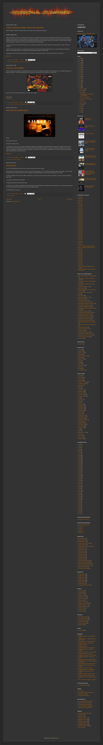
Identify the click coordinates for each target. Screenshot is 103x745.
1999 (80, 472)
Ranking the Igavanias (83, 327)
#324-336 (81, 231)
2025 (80, 60)
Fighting (80, 354)
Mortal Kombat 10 (82, 540)
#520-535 (81, 252)
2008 (80, 486)
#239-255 (81, 222)
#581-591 (81, 260)
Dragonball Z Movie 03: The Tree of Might (87, 652)
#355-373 (81, 234)
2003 (80, 479)
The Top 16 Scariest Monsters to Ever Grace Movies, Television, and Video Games (90, 173)
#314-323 (81, 230)
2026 (80, 58)
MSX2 (80, 386)
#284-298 (81, 227)
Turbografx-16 (81, 427)
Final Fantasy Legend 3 (83, 620)
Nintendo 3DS (81, 389)
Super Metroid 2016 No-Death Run (86, 701)
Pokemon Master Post (83, 300)
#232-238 (81, 220)
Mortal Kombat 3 (82, 549)
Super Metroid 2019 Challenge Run (86, 706)
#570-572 (81, 257)
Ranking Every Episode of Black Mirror (86, 303)
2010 (11, 159)
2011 (80, 85)
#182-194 (81, 216)
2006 (80, 483)
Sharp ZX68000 (82, 423)
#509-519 (81, 250)
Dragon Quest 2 (82, 575)
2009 (80, 488)
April (81, 112)
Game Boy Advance (83, 382)
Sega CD (80, 413)
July (81, 106)
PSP (79, 402)
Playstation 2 (81, 405)
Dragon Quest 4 (82, 578)
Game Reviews (82, 288)
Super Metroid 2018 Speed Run (85, 704)
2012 (80, 83)
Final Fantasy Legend (83, 616)
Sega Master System (83, 419)
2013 (80, 82)
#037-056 (81, 200)
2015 (80, 78)
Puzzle (80, 360)
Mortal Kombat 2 (82, 547)
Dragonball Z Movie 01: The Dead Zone (87, 647)
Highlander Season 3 (83, 721)
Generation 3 (81, 593)
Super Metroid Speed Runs (84, 332)
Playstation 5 (81, 410)
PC (79, 397)
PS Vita (80, 401)
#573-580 (81, 258)
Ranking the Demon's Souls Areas (86, 320)
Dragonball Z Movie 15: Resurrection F (87, 675)
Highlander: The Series (83, 725)
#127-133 (81, 206)
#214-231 (81, 219)
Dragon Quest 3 (82, 577)
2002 (80, 477)
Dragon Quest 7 (82, 583)
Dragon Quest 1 (82, 574)
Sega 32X (81, 411)
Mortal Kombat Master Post (84, 297)
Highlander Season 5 (83, 724)
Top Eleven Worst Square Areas (85, 333)
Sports (80, 366)
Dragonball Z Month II (83, 646)
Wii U (80, 430)
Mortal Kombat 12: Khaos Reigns (85, 546)
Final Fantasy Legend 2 (83, 618)
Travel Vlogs (81, 338)
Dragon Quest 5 (82, 580)
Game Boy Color (82, 383)
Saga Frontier (81, 624)
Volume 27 (81, 529)
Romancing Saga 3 (82, 623)
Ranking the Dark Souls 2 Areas (85, 315)
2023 (80, 63)
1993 (80, 463)
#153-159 (81, 211)
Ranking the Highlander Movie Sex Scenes (90, 186)
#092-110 (81, 203)
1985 (80, 450)
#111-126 (81, 205)
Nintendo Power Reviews (84, 519)
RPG (80, 362)
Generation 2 (81, 592)
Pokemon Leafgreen (83, 601)
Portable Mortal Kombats (84, 568)
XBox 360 (81, 435)
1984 (80, 449)
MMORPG (81, 357)
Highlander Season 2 (83, 719)
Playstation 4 (81, 408)
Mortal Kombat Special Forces (85, 565)
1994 (11, 104)
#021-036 (81, 198)
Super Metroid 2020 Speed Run (85, 707)
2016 (80, 76)
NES (79, 388)
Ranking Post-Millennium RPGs (85, 305)
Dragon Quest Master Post (84, 286)
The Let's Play (81, 611)
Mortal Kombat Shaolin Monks (85, 563)
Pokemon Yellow (82, 608)
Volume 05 (81, 526)
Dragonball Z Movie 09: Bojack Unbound (87, 663)
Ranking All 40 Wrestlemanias (88, 119)
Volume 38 (81, 531)
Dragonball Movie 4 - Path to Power (86, 643)
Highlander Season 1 (83, 718)
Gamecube (81, 385)
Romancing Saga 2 (82, 621)
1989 (80, 456)
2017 (80, 74)
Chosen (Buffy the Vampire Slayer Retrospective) (24, 28)
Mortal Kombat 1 (82, 538)
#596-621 (81, 263)
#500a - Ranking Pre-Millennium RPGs (87, 246)
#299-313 (81, 228)
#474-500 (81, 244)
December (82, 89)
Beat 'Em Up (81, 352)
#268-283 (81, 225)
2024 (80, 62)
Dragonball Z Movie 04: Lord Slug (85, 653)
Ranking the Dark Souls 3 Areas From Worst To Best (90, 179)
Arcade (80, 375)
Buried (13, 159)
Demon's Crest (17, 104)
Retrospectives (27, 61)
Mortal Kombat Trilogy (83, 566)
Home (39, 199)
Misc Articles (12, 195)
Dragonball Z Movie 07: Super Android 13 (87, 659)
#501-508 (81, 249)
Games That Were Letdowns (84, 292)
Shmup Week (81, 630)
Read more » (9, 56)
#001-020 (81, 197)
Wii (79, 429)
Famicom (80, 378)
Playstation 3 (81, 407)
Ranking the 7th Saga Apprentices (86, 312)
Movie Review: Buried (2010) (17, 110)
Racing (80, 363)
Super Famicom (82, 424)
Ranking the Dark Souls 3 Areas (85, 317)
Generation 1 (81, 590)
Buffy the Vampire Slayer (14, 61)
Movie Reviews (18, 159)
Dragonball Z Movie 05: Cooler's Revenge (87, 655)
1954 (80, 446)
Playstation (81, 404)
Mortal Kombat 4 (82, 551)
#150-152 (81, 209)
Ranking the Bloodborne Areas (85, 314)
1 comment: (21, 193)
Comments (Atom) (15, 201)
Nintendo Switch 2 (82, 396)
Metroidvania (81, 359)
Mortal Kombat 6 (82, 554)
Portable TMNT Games (89, 133)
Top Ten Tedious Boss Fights (84, 336)
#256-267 (81, 224)
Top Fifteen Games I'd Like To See (86, 335)
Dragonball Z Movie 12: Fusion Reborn (87, 669)
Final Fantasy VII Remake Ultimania (86, 692)
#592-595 (81, 261)
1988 (80, 455)
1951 (80, 444)
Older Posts (69, 199)
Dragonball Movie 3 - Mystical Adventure (87, 641)
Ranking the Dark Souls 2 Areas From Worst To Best (90, 156)
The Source (81, 727)
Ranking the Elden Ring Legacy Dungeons (87, 321)
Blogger (57, 738)
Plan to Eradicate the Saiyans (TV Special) (87, 679)
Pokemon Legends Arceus (84, 603)
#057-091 (81, 201)
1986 (80, 452)
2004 (80, 480)
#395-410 (81, 238)
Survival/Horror (82, 370)
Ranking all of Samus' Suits (84, 310)
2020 (80, 69)
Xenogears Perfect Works (84, 695)
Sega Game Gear (82, 416)
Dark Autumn (11, 165)
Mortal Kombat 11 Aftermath (84, 543)
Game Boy (81, 380)
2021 (80, 67)
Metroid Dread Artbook (83, 694)
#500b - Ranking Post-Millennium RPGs (87, 247)
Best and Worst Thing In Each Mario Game (87, 275)
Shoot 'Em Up (81, 365)
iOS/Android (81, 438)
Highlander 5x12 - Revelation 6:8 (85, 34)
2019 (80, 71)
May (81, 110)
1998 (80, 471)
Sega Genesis (81, 418)
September (82, 103)
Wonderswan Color (82, 432)
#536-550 (81, 253)
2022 (80, 65)
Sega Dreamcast (82, 415)
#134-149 (81, 208)
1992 (80, 461)
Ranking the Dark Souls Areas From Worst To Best (90, 164)
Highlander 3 (81, 716)
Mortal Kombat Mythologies (84, 562)
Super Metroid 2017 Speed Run (85, 702)
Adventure (81, 351)
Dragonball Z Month (83, 644)
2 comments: (21, 59)
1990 (80, 458)
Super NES (34, 104)
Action (13, 104)
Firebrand (22, 104)
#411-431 (81, 239)
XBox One (81, 437)
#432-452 (81, 241)
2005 (80, 482)
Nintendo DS (81, 393)
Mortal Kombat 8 (82, 557)
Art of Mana (81, 690)
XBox (80, 434)
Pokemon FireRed (82, 598)
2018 (80, 72)
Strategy (80, 368)
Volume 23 (81, 528)
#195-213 (81, 217)
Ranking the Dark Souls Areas (85, 318)
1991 (80, 460)
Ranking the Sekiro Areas (84, 328)
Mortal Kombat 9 (82, 559)
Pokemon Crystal (82, 595)
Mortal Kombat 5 (82, 552)
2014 (80, 80)
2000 (80, 474)
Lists (79, 294)
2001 (80, 475)
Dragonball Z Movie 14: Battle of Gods (86, 673)
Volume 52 (81, 532)
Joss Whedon (21, 61)
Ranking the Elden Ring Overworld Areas (87, 324)
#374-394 (81, 236)
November (82, 90)
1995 (80, 466)
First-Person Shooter (83, 355)
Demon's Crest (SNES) (15, 68)
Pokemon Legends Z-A (83, 604)
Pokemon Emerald (82, 597)
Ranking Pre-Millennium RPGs (85, 306)
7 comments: (21, 102)
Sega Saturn (81, 421)
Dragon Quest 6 (82, 581)
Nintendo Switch (82, 394)
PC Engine (81, 399)
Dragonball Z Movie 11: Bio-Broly (85, 667)
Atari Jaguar (81, 377)
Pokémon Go (81, 609)
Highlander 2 (81, 714)
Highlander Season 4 (83, 722)
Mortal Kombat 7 (82, 555)
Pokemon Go (81, 600)
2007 (80, 485)
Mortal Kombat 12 (82, 544)
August (81, 104)
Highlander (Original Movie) (84, 713)
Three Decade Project (83, 685)
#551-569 (81, 255)
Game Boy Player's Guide (84, 524)
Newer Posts (9, 199)
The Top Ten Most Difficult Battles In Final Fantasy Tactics (90, 142)
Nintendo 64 (81, 391)
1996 (80, 468)
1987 (80, 453)
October (82, 92)
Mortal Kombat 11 (82, 541)
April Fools (81, 343)
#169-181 (81, 214)
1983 (80, 447)
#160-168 (81, 212)
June (81, 108)
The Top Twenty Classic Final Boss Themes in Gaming (90, 149)
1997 (80, 469)
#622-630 (81, 264)
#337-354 (81, 233)
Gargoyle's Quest (28, 104)
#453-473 (81, 242)
